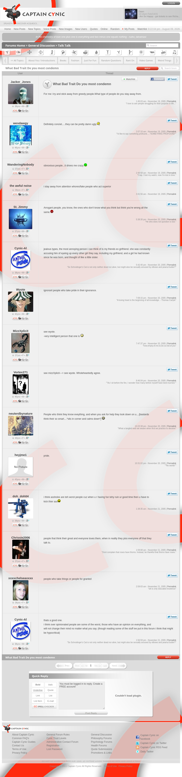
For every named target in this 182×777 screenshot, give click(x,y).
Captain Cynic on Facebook (149, 737)
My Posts (128, 29)
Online (104, 29)
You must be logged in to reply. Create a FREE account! (82, 695)
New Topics (34, 29)
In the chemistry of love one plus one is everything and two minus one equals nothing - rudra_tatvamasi (91, 36)
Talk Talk (64, 45)
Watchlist (142, 29)
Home (7, 29)
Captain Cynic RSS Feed (153, 747)
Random (115, 29)
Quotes (94, 29)
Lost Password (54, 749)
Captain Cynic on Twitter (153, 743)
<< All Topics (17, 60)
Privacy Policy (19, 752)
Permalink (171, 101)
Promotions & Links (101, 752)
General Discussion (41, 45)
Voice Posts (49, 29)
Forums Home (15, 45)
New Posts (19, 29)
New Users (81, 29)
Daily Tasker (146, 751)
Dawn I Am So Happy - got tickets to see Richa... (159, 14)
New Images (65, 29)
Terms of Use (110, 766)
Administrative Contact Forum (62, 741)
